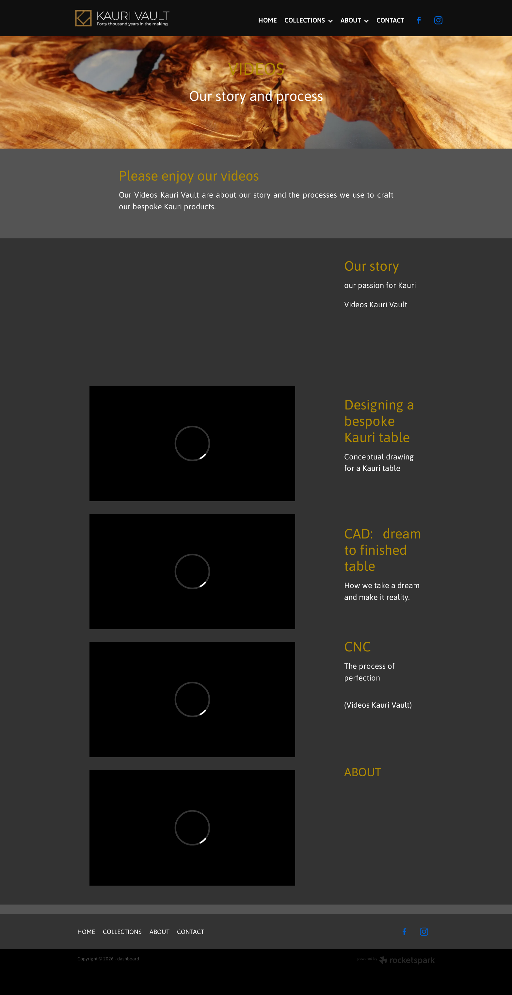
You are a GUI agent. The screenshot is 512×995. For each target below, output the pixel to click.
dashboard (128, 958)
